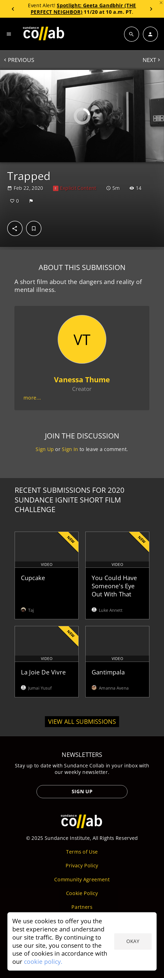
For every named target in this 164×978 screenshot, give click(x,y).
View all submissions (82, 721)
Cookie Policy (82, 893)
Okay (133, 941)
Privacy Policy (82, 865)
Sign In (70, 449)
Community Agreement (82, 879)
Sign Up (45, 449)
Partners (81, 907)
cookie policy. (43, 961)
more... (32, 398)
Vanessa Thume (82, 379)
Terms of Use (82, 851)
